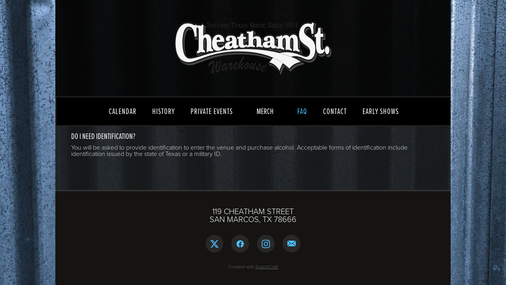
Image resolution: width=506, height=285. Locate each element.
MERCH (265, 111)
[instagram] (266, 244)
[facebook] (240, 244)
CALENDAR (122, 111)
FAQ (302, 111)
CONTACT (335, 111)
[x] (214, 244)
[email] (291, 244)
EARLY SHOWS (381, 111)
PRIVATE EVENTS (212, 111)
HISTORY (163, 111)
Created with (253, 266)
